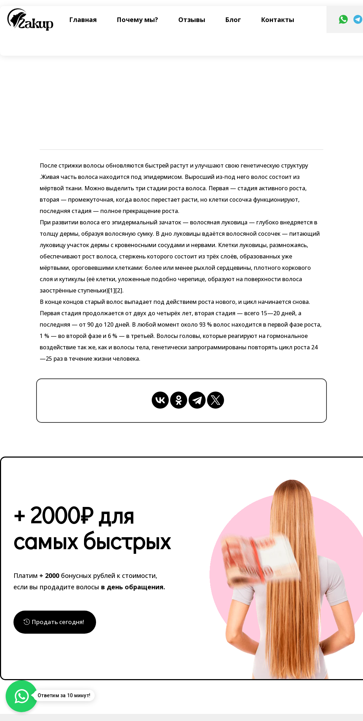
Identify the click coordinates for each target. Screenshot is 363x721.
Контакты (277, 19)
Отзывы (191, 19)
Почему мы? (137, 19)
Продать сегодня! (59, 622)
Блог (233, 19)
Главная (83, 19)
